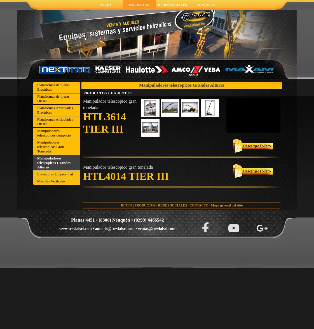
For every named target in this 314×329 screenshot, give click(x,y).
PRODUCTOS (145, 205)
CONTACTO (198, 205)
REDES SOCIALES (172, 205)
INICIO (126, 205)
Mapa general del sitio (227, 205)
